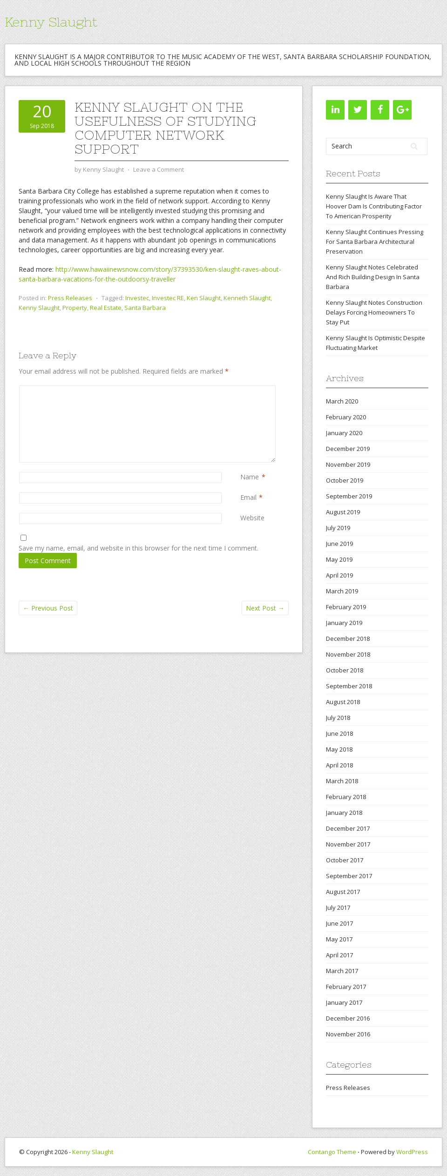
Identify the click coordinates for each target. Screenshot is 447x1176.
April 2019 (339, 575)
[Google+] (402, 110)
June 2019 (339, 543)
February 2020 (346, 417)
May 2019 (339, 559)
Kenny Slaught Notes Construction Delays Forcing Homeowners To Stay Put (374, 312)
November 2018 (348, 654)
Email (248, 497)
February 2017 (346, 986)
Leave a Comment (158, 169)
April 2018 (339, 765)
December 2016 (348, 1018)
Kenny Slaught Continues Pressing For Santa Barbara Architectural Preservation (374, 241)
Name (249, 477)
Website (252, 517)
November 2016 (348, 1034)
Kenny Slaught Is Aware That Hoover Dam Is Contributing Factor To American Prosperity (374, 206)
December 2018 (348, 638)
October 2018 (344, 670)
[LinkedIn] (335, 110)
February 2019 (346, 607)
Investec (137, 298)
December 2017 (348, 828)
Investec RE (168, 298)
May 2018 (339, 749)
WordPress (412, 1152)
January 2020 (344, 433)
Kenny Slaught (51, 21)
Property (74, 307)
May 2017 (339, 939)
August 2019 (343, 512)
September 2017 (349, 876)
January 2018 (344, 812)
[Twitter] (357, 110)
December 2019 (348, 448)
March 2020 (342, 401)
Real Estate (106, 307)
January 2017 (344, 1002)
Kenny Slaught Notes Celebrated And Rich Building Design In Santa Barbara (373, 277)
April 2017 (339, 955)
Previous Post (48, 608)
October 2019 (344, 480)
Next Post (265, 608)
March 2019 (342, 591)
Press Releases (70, 298)
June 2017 (339, 923)
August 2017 (343, 891)
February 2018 (346, 797)
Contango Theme (332, 1152)
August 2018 (343, 702)
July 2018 (338, 717)
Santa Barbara (145, 307)
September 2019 (349, 496)
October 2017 (344, 860)
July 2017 (338, 907)
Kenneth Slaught (247, 298)
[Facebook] (380, 110)
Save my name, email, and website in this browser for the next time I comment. (138, 548)
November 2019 (348, 464)
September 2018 (349, 686)
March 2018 (342, 781)
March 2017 (342, 971)
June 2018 (339, 733)
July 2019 (338, 528)
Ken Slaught (204, 298)
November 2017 (348, 844)
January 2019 (344, 622)
